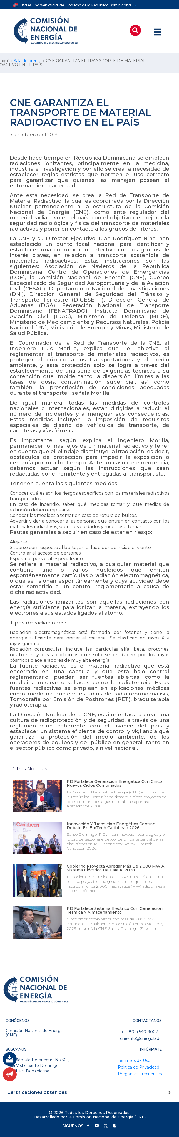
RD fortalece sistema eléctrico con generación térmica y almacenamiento (115, 910)
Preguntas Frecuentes (140, 1073)
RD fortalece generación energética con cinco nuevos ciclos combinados (114, 783)
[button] (135, 30)
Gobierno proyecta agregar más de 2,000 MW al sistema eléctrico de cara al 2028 (116, 868)
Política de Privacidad (138, 1067)
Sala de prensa (28, 60)
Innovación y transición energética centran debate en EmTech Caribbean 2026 (111, 825)
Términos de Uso (134, 1060)
